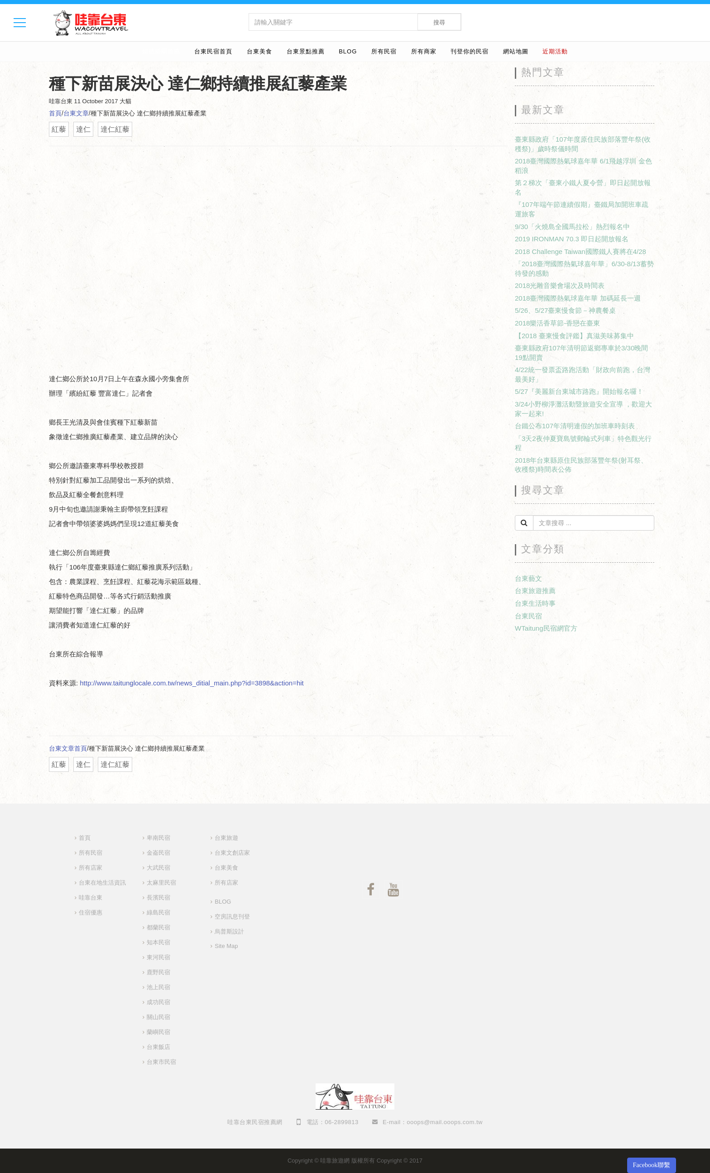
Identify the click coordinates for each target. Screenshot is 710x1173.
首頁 (55, 113)
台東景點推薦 (306, 51)
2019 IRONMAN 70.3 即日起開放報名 (571, 239)
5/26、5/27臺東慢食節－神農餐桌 (565, 310)
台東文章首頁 (68, 748)
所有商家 (424, 51)
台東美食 (259, 51)
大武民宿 (158, 867)
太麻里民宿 (161, 882)
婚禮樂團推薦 (161, 51)
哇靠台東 (90, 897)
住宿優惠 (90, 912)
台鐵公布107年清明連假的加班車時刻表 (575, 426)
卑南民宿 (158, 837)
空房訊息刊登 (232, 916)
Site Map (226, 946)
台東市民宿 (161, 1061)
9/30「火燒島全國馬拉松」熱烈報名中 (572, 226)
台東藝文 (528, 578)
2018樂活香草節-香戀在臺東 (557, 323)
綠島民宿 (158, 912)
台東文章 (76, 113)
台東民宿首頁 (213, 51)
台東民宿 (528, 616)
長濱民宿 (158, 897)
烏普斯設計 (229, 931)
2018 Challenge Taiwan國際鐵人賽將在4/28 (580, 251)
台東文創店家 (232, 852)
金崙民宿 (158, 852)
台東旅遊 (226, 837)
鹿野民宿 (158, 972)
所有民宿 (384, 51)
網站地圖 (515, 51)
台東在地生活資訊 (102, 882)
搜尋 (439, 22)
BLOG (348, 51)
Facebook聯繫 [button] (651, 1165)
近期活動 (555, 51)
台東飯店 (158, 1047)
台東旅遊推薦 (535, 590)
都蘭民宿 (158, 927)
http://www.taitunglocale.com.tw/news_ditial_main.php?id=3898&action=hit (191, 683)
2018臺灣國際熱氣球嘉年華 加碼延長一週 (578, 298)
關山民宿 (158, 1017)
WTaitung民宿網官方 (546, 628)
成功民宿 (158, 1002)
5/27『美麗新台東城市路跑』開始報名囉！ (579, 391)
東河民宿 (158, 957)
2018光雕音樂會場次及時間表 (559, 285)
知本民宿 (158, 942)
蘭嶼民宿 (158, 1032)
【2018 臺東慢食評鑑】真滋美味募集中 (574, 336)
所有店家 (90, 867)
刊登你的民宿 (470, 51)
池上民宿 (158, 987)
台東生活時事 (535, 603)
